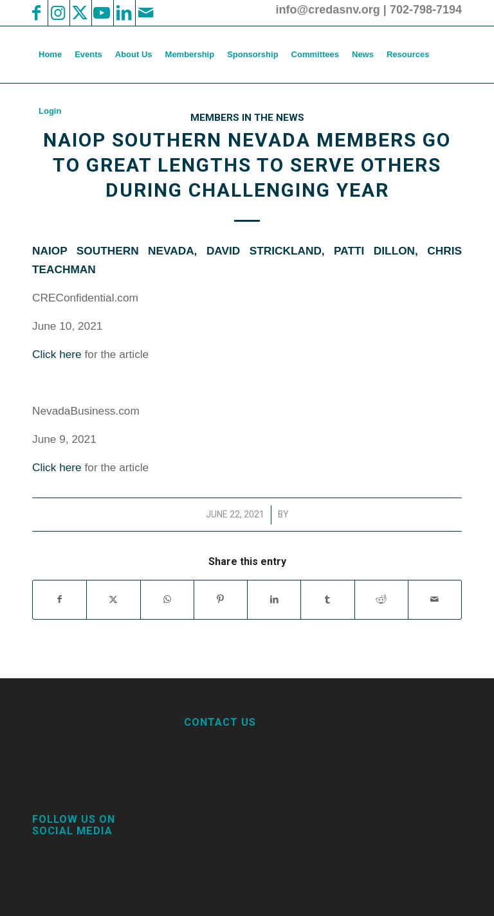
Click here (57, 354)
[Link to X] (79, 13)
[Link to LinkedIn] (123, 13)
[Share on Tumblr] (327, 599)
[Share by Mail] (434, 599)
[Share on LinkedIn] (274, 599)
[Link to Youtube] (101, 13)
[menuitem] (50, 54)
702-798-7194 (426, 9)
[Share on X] (113, 599)
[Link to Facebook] (36, 13)
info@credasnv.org (328, 9)
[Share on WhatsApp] (167, 599)
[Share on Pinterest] (220, 599)
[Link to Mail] (145, 13)
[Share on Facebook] (59, 599)
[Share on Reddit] (381, 599)
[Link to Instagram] (58, 13)
